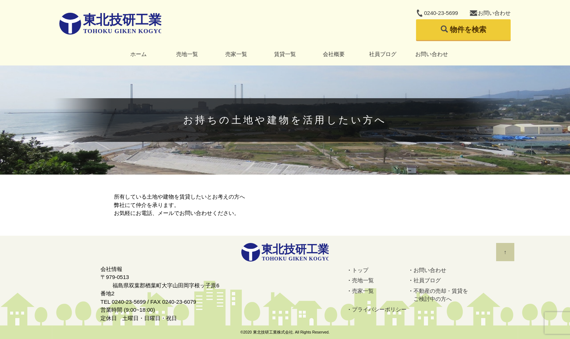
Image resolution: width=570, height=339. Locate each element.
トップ (360, 270)
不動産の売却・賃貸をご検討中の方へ (440, 295)
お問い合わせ (494, 13)
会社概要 (334, 54)
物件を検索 (468, 29)
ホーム (138, 54)
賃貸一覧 (285, 54)
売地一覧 (187, 54)
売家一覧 (236, 54)
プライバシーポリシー (379, 309)
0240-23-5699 (441, 13)
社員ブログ (382, 54)
